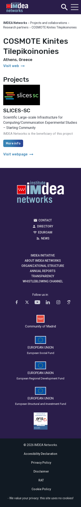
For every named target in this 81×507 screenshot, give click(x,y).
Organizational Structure (42, 266)
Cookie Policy (41, 489)
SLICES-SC (16, 111)
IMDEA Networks (40, 193)
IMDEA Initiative (43, 255)
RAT (41, 480)
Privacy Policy (41, 462)
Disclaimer (41, 471)
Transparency (42, 276)
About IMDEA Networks (43, 260)
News (45, 238)
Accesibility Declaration (40, 453)
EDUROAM (45, 232)
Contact (45, 220)
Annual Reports (43, 271)
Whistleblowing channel (43, 281)
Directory (45, 226)
